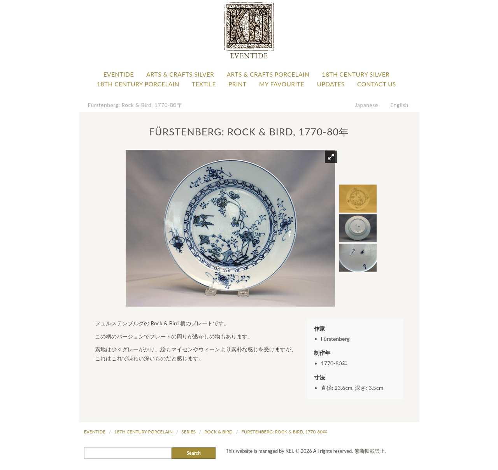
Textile (204, 84)
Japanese (366, 105)
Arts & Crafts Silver (180, 74)
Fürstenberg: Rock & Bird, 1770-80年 (135, 105)
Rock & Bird (218, 431)
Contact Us (376, 84)
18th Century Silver (355, 74)
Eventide (118, 74)
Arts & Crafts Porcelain (268, 74)
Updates (331, 84)
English (399, 105)
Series (189, 431)
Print (237, 84)
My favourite (281, 84)
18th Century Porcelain (138, 84)
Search (193, 453)
